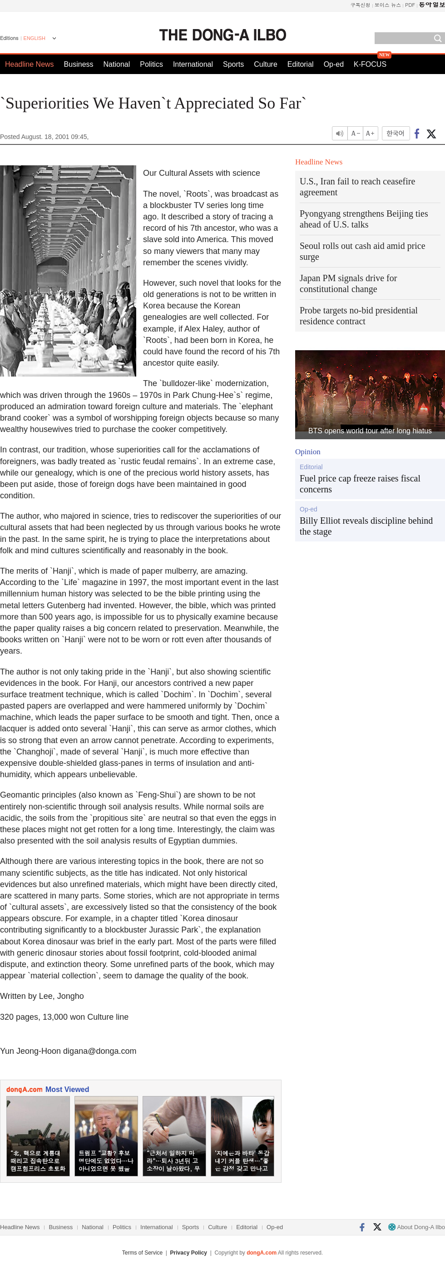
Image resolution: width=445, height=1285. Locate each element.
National (117, 64)
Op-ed (334, 64)
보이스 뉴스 (388, 4)
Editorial (300, 64)
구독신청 (361, 4)
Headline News (29, 64)
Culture (265, 64)
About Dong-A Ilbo (416, 1227)
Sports (233, 64)
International (193, 64)
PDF (410, 4)
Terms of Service (142, 1253)
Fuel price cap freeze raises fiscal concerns (360, 483)
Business (79, 64)
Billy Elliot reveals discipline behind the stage (366, 526)
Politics (151, 64)
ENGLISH (34, 38)
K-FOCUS (370, 64)
